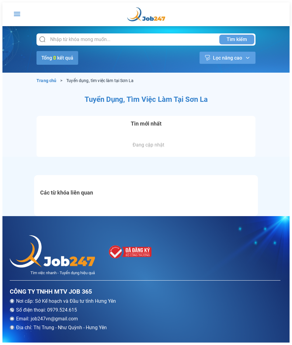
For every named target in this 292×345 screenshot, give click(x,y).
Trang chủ (46, 80)
